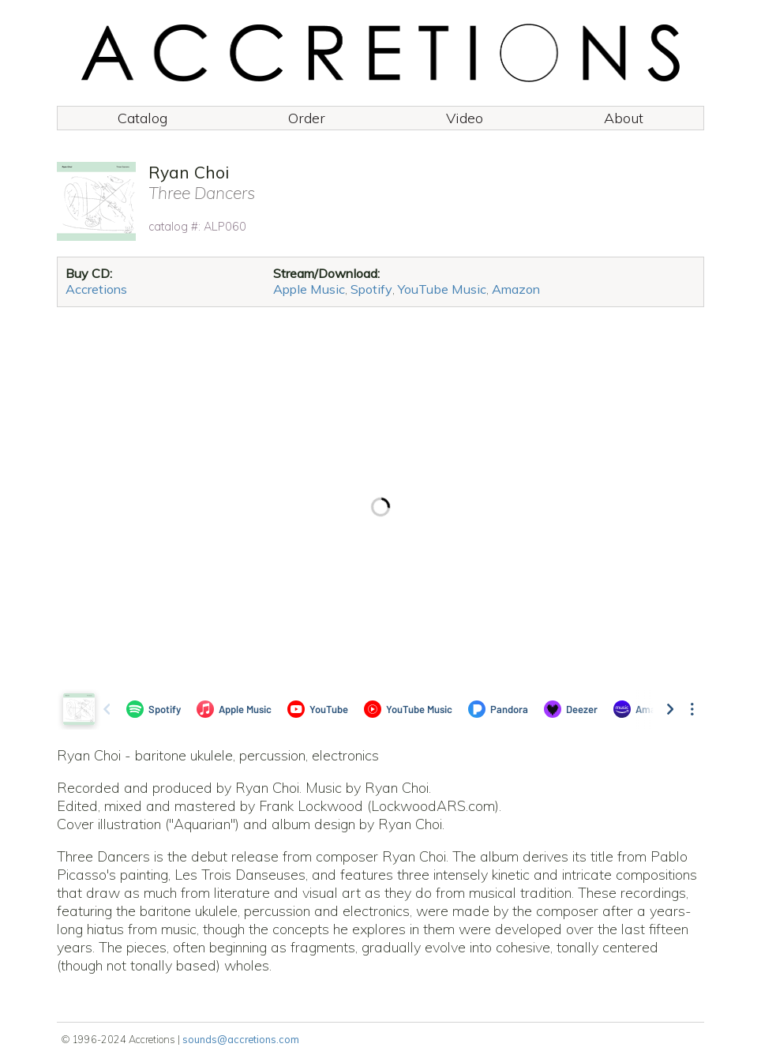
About (623, 118)
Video (464, 118)
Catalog (142, 118)
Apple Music (309, 289)
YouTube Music (442, 289)
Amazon (516, 289)
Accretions (96, 289)
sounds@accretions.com (240, 1039)
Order (306, 118)
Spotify (371, 289)
